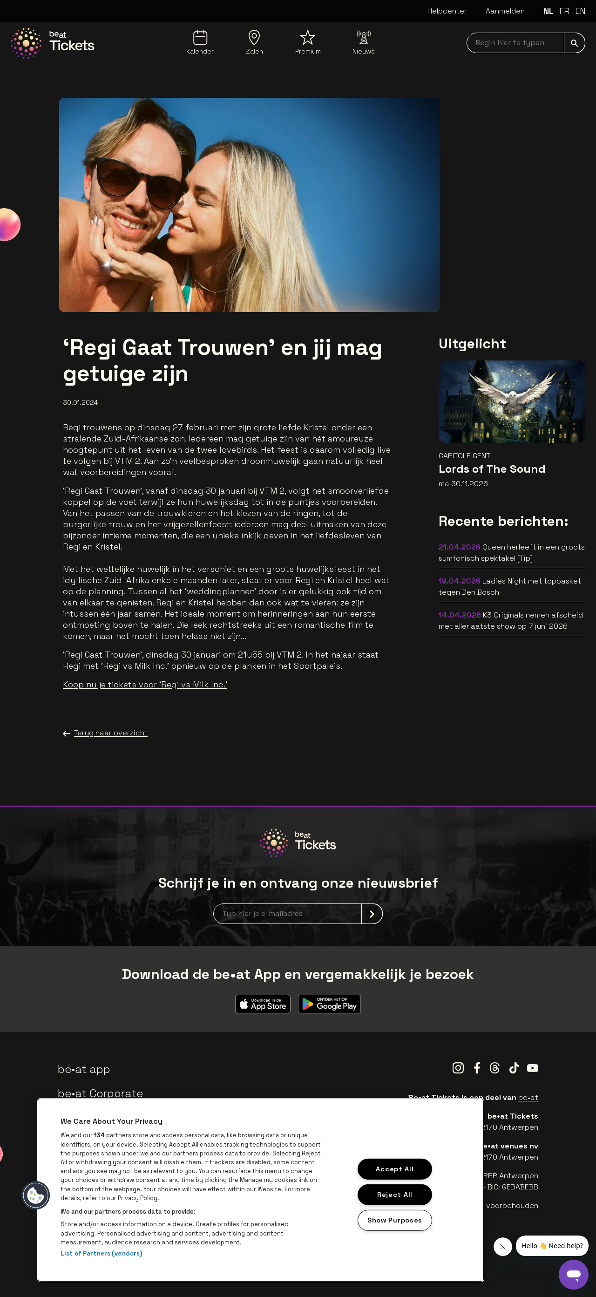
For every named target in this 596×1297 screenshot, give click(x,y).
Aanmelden (505, 11)
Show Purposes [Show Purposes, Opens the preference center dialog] (394, 1220)
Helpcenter (447, 11)
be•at (528, 1097)
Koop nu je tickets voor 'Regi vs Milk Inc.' (145, 684)
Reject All (395, 1194)
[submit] (574, 43)
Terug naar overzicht (105, 733)
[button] (36, 1195)
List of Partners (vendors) (101, 1253)
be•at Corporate (100, 1093)
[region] (260, 1190)
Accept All (394, 1169)
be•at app (84, 1069)
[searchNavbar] (526, 43)
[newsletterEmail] (298, 913)
